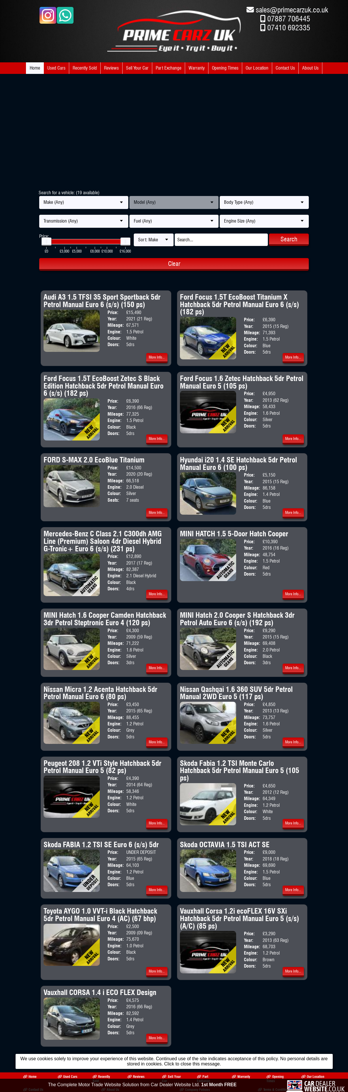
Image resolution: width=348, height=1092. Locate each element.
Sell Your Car (137, 68)
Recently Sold (85, 68)
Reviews (111, 68)
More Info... (157, 357)
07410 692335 (288, 27)
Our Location (257, 68)
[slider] (46, 242)
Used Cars (56, 68)
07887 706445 (288, 18)
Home (35, 68)
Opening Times (225, 68)
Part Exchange (168, 68)
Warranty (197, 68)
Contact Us (285, 68)
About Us (310, 68)
